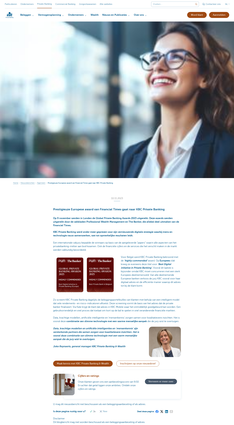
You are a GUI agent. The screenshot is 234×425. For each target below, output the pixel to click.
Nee (103, 411)
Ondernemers (27, 4)
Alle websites (106, 4)
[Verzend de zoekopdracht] (196, 4)
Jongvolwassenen (87, 4)
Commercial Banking (65, 4)
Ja (93, 411)
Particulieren (11, 4)
